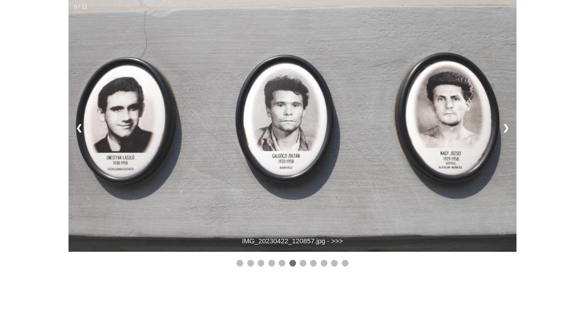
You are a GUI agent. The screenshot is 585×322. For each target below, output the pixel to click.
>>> (337, 241)
